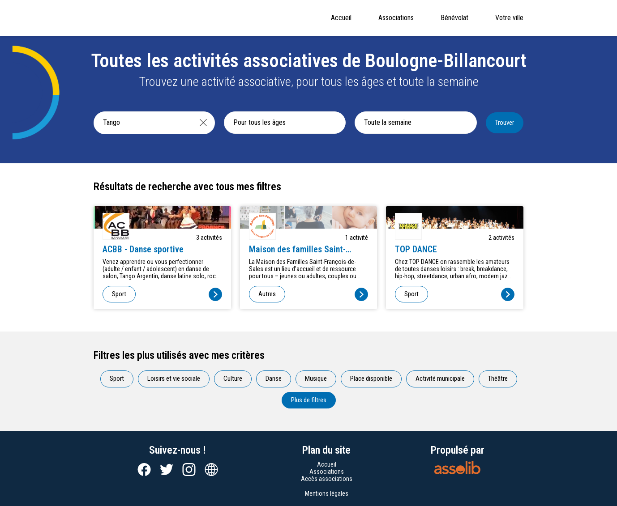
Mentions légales (326, 493)
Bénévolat (454, 17)
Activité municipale (440, 378)
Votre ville (509, 17)
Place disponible (371, 378)
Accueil (341, 17)
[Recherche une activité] (143, 122)
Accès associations (326, 478)
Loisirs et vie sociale (173, 378)
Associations (396, 17)
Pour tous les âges (259, 122)
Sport (119, 294)
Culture (232, 378)
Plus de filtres (308, 400)
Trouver (504, 123)
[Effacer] (203, 122)
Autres (267, 294)
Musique (316, 378)
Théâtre (498, 378)
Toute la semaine (387, 122)
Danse (274, 378)
